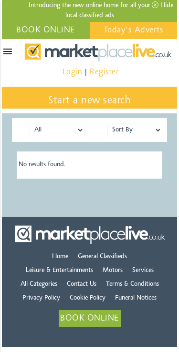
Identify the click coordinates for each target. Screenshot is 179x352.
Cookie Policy (87, 298)
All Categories (39, 284)
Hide (162, 5)
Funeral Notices (136, 298)
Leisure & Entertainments (59, 270)
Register (104, 72)
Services (143, 270)
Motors (113, 270)
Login (73, 72)
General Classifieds (102, 256)
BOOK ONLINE (45, 30)
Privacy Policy (41, 298)
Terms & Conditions (132, 284)
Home (60, 256)
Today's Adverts (134, 30)
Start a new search (89, 101)
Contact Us (81, 284)
